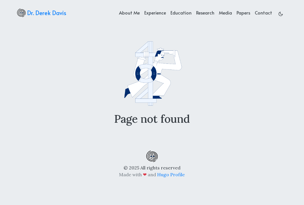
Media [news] (225, 12)
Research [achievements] (205, 12)
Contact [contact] (263, 12)
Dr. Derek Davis (41, 13)
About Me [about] (129, 12)
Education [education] (181, 12)
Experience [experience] (155, 12)
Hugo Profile (171, 174)
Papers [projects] (243, 12)
